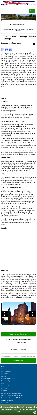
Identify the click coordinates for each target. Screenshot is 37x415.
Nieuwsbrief (4, 373)
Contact (3, 369)
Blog (2, 383)
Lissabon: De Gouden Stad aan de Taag (12, 395)
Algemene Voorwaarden (8, 378)
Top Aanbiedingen (6, 381)
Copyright (4, 388)
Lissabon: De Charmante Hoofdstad (11, 393)
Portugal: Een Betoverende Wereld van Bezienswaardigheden (12, 399)
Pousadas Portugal (19, 36)
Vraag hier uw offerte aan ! (18, 334)
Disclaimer (4, 390)
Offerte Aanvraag (6, 371)
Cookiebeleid (5, 386)
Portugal (7, 36)
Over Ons (4, 376)
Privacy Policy (5, 403)
